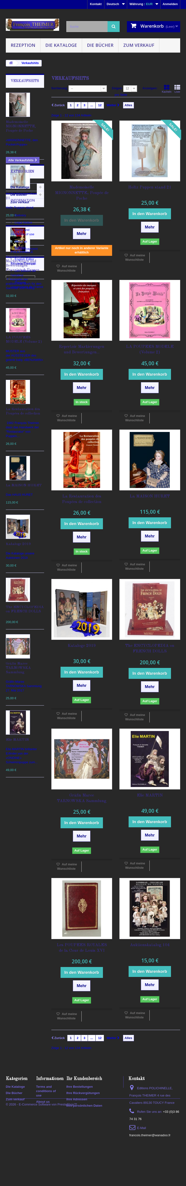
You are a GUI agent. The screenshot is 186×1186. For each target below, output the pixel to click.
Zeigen (117, 88)
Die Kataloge (61, 45)
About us (20, 891)
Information (23, 852)
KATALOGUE (18, 1009)
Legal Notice (23, 872)
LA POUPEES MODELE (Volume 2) (150, 349)
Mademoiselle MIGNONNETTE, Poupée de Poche (21, 126)
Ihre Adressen (76, 1118)
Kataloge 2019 (18, 544)
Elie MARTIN (17, 740)
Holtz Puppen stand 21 (149, 187)
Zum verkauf (138, 45)
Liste (177, 88)
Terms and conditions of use (46, 1110)
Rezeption (23, 45)
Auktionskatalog (20, 1002)
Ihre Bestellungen (79, 1105)
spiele (29, 1053)
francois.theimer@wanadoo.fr (149, 1154)
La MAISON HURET (24, 485)
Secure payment (26, 899)
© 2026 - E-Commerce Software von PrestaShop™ (41, 1173)
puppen (14, 1053)
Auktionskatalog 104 (150, 945)
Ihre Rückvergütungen (83, 1112)
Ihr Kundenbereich (84, 1098)
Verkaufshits (25, 81)
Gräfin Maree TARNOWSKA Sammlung (18, 668)
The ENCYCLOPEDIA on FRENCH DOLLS (149, 648)
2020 (11, 1060)
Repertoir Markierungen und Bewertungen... (81, 349)
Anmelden (170, 4)
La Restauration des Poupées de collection (81, 499)
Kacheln (166, 88)
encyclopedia (18, 1031)
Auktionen (16, 1017)
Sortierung (59, 88)
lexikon (13, 1038)
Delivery (20, 865)
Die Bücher (100, 45)
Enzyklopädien (19, 1024)
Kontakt (95, 4)
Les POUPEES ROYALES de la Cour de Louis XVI (82, 948)
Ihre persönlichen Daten (84, 1124)
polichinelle (17, 1046)
